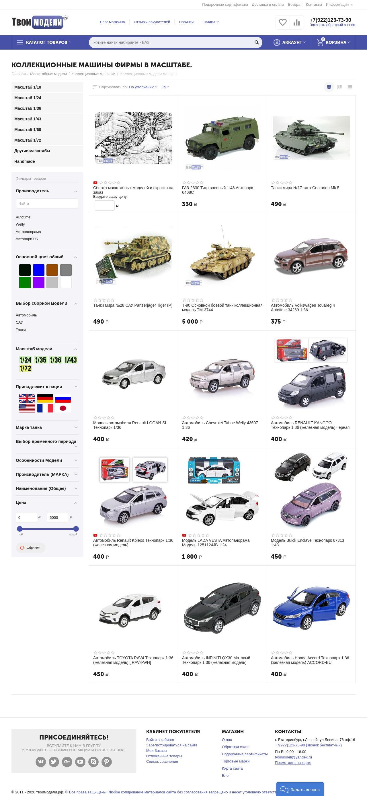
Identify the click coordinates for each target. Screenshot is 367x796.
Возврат (295, 4)
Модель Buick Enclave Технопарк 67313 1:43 (307, 542)
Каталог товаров (47, 42)
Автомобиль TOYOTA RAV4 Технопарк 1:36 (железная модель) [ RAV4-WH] (133, 660)
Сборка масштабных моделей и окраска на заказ (133, 190)
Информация (337, 4)
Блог (226, 775)
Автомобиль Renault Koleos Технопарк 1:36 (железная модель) (133, 542)
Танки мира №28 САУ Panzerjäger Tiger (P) (133, 305)
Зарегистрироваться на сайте (172, 745)
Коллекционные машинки (93, 74)
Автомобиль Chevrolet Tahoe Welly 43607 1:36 (220, 425)
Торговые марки (236, 761)
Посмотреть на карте (293, 762)
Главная (18, 74)
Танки (21, 330)
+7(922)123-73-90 (330, 20)
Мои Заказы (156, 750)
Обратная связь (235, 747)
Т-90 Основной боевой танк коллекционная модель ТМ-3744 (212, 307)
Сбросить (30, 547)
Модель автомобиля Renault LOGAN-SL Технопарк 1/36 (130, 425)
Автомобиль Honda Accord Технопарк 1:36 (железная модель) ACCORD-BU (310, 660)
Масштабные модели (48, 74)
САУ (19, 322)
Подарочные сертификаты (225, 4)
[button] (300, 789)
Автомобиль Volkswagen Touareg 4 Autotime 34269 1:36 (303, 307)
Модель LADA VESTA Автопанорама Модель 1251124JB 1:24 (216, 542)
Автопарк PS (27, 239)
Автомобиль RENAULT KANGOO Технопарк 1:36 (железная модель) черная (310, 425)
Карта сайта (232, 768)
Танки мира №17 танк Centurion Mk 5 (305, 187)
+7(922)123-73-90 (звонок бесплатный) (308, 745)
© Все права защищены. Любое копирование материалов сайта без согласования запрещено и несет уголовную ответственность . (178, 792)
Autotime (23, 217)
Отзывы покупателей (152, 22)
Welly (20, 224)
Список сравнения (162, 761)
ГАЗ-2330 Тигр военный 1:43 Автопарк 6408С (217, 190)
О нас (227, 740)
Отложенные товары (164, 756)
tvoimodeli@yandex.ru (293, 757)
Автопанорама (28, 232)
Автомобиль (26, 315)
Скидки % (210, 22)
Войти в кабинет (160, 740)
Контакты (314, 4)
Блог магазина (112, 22)
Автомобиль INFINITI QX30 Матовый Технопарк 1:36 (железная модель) (216, 660)
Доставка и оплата (268, 4)
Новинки (186, 22)
